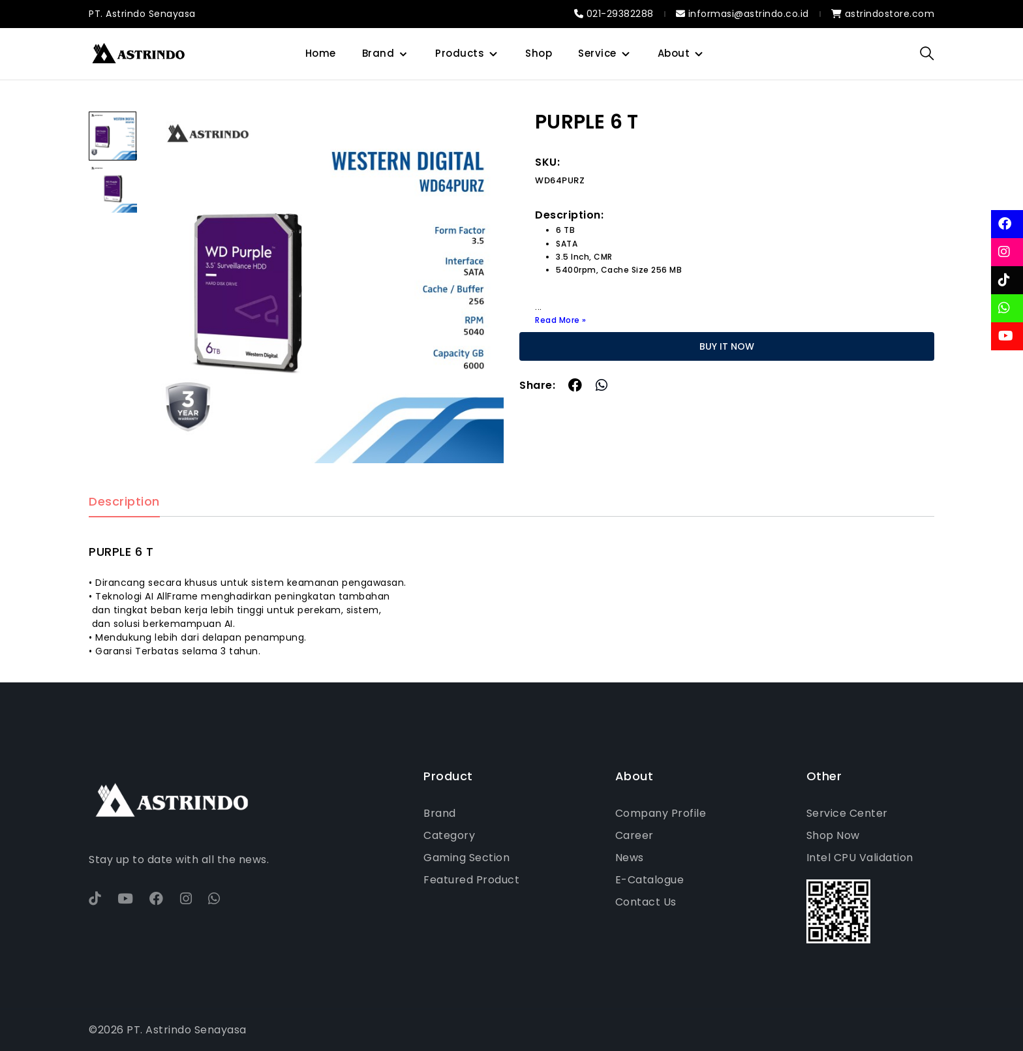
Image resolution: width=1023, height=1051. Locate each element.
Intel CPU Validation (859, 857)
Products (459, 53)
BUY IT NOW (726, 346)
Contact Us (646, 901)
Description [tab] (124, 502)
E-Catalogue (649, 879)
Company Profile (661, 813)
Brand (378, 53)
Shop (538, 53)
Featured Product (471, 879)
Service (597, 53)
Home (320, 53)
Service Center (847, 813)
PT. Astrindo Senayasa (142, 13)
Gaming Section (466, 857)
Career (634, 835)
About (674, 53)
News (629, 857)
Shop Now (833, 835)
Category (449, 835)
